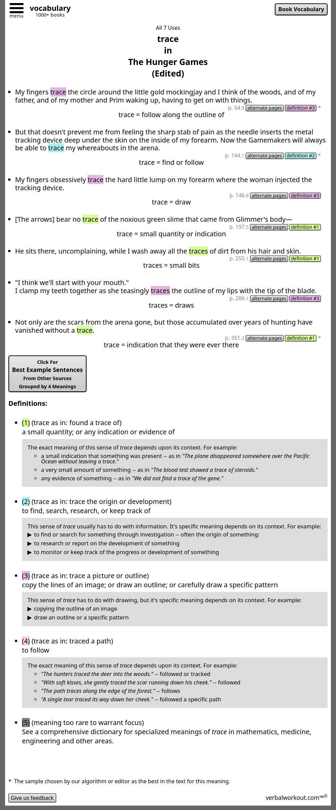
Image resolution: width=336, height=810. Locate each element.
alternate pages (264, 108)
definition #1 (305, 227)
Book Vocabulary (301, 9)
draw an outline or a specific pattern (81, 617)
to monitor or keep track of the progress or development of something (126, 552)
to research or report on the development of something (107, 543)
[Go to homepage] (48, 9)
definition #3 (301, 108)
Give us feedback (32, 798)
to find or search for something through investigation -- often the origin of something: (147, 535)
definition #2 (301, 156)
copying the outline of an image (75, 609)
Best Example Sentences (47, 374)
